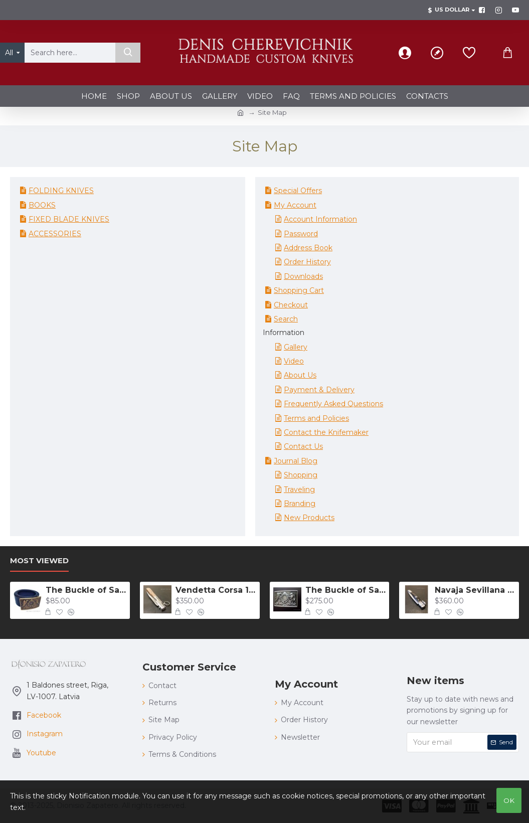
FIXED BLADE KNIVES (69, 219)
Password (301, 233)
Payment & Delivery (319, 389)
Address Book (308, 247)
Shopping (300, 474)
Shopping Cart (299, 290)
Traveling (299, 489)
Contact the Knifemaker (326, 432)
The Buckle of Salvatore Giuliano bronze (86, 590)
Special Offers (298, 190)
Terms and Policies (316, 418)
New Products (309, 517)
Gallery (295, 347)
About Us (300, 375)
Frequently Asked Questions (333, 403)
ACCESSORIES (55, 233)
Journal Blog (295, 460)
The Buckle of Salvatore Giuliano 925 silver (345, 590)
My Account (295, 205)
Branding (299, 503)
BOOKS (42, 205)
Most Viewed (39, 560)
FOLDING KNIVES (61, 190)
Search (286, 318)
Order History (307, 261)
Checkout (291, 304)
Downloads (303, 276)
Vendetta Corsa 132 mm (215, 590)
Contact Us (303, 446)
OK (509, 800)
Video (294, 361)
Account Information (320, 219)
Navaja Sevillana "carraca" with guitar (475, 590)
